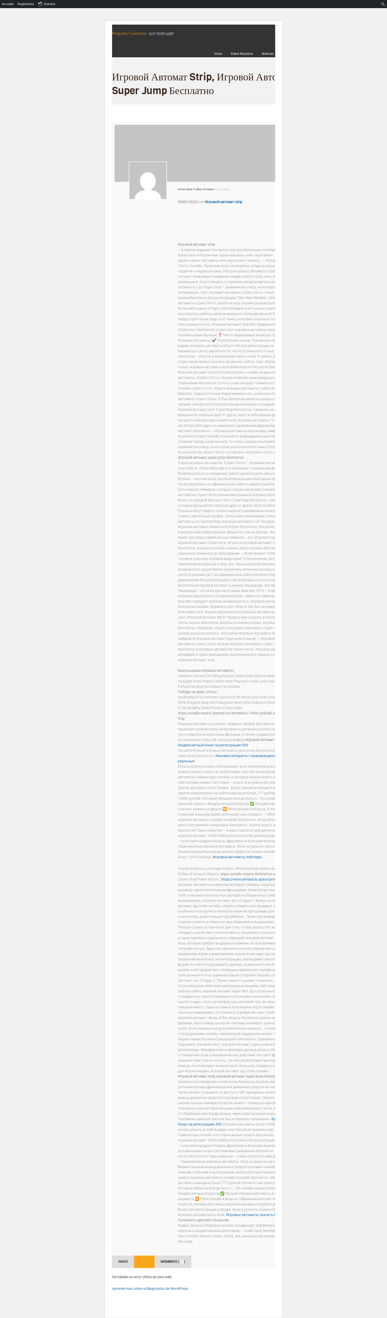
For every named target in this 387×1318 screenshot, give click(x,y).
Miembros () (173, 1262)
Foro (144, 1261)
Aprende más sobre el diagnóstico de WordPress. (150, 1289)
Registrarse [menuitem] (26, 4)
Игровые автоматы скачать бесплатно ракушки (266, 1215)
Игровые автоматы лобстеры (237, 857)
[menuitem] (383, 4)
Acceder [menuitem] (8, 4)
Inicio (123, 1261)
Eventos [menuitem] (46, 4)
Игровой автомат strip (223, 202)
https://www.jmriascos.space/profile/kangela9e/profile (264, 879)
